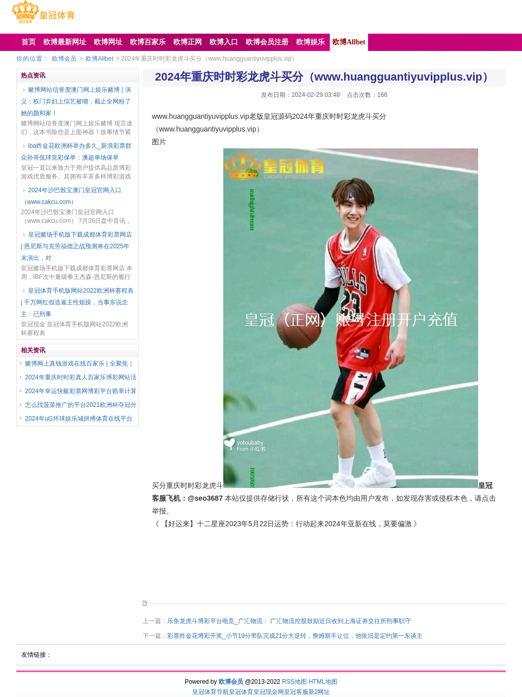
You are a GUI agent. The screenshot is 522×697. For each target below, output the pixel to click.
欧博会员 (64, 58)
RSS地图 (294, 681)
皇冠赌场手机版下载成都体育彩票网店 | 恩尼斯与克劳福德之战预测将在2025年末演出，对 (76, 246)
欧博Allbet (99, 58)
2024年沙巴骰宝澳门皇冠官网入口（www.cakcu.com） (71, 196)
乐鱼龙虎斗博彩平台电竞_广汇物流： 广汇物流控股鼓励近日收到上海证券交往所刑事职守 (289, 621)
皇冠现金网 (268, 691)
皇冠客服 (296, 691)
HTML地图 (322, 681)
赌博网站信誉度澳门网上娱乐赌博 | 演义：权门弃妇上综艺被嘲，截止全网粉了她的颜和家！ (76, 101)
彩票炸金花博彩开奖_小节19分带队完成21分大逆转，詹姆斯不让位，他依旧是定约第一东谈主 (295, 635)
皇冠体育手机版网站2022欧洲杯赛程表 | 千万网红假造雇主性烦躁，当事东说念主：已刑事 (77, 302)
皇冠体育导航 (210, 691)
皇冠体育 (241, 691)
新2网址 (319, 691)
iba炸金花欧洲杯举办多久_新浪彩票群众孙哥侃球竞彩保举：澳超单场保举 (76, 151)
